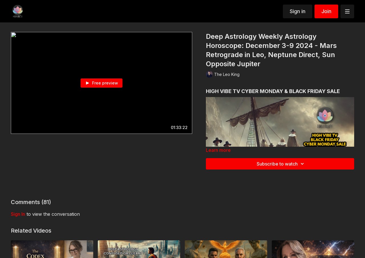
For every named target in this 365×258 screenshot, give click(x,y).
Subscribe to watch (281, 163)
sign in (18, 214)
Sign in (297, 11)
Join (326, 11)
